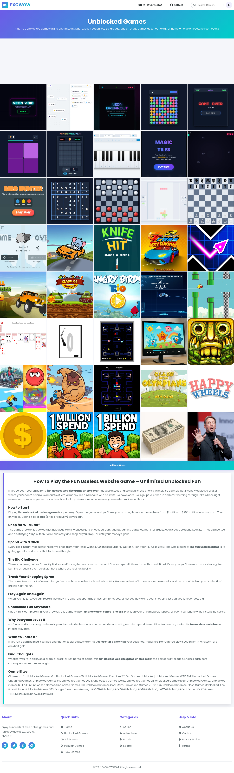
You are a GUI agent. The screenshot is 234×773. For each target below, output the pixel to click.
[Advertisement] (117, 61)
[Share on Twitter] (14, 745)
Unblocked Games (74, 733)
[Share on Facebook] (5, 745)
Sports (126, 746)
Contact (186, 733)
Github (176, 5)
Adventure (128, 733)
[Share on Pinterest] (31, 745)
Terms (184, 746)
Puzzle (125, 739)
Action (125, 727)
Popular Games (72, 746)
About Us (186, 727)
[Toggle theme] (229, 5)
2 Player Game (150, 5)
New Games (70, 752)
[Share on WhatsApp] (23, 745)
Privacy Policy (189, 739)
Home (66, 727)
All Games (69, 739)
